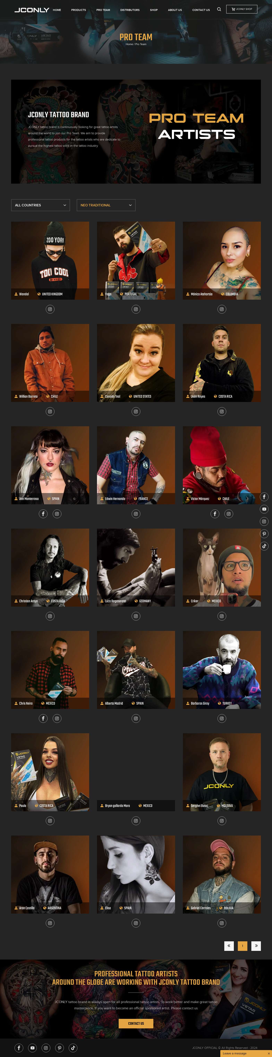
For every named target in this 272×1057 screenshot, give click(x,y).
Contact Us (136, 1023)
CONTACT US (201, 10)
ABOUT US (175, 10)
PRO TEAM (103, 10)
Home (129, 44)
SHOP (154, 10)
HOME (57, 10)
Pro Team (140, 44)
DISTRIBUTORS (130, 10)
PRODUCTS (78, 10)
